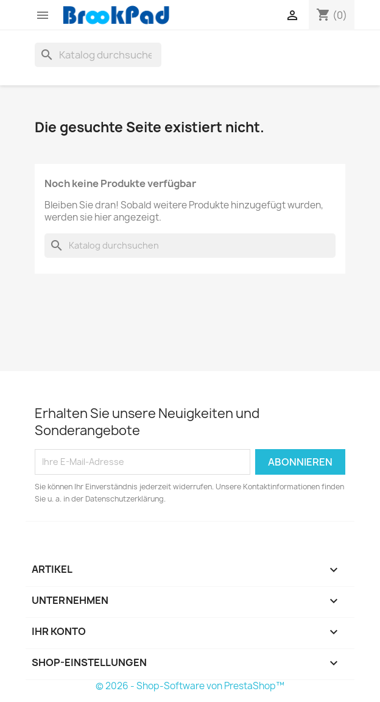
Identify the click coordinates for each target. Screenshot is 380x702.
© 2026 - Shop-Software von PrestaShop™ (190, 685)
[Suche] (98, 55)
